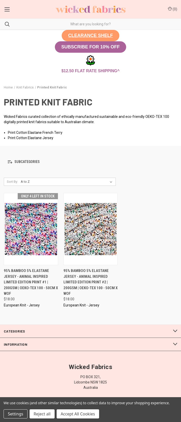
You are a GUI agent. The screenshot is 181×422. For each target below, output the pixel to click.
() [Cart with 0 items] (172, 9)
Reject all (42, 414)
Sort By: (12, 182)
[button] (90, 35)
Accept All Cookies (78, 414)
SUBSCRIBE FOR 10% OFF (90, 46)
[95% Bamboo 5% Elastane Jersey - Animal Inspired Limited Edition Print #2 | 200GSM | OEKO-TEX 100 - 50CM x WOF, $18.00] (90, 229)
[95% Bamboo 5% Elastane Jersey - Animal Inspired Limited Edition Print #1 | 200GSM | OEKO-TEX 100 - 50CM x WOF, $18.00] (31, 229)
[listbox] (67, 182)
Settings (15, 414)
